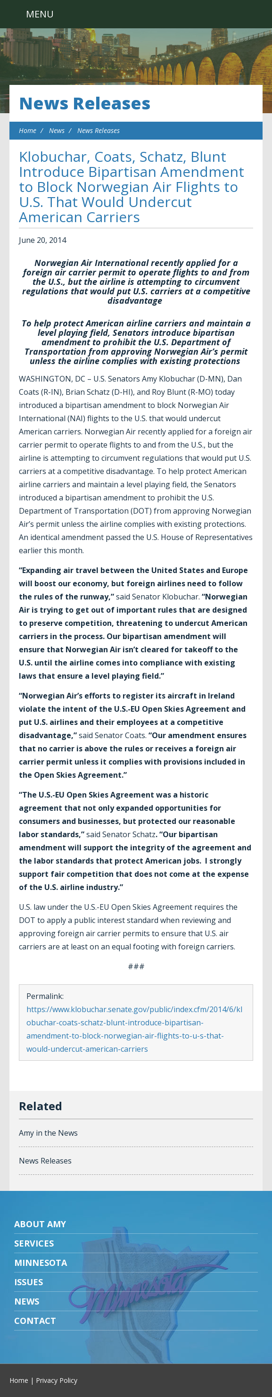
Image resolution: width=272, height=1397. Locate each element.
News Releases (84, 103)
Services (34, 1243)
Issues (28, 1282)
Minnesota (40, 1262)
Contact (35, 1320)
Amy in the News (48, 1133)
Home (27, 130)
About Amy (40, 1224)
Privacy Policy (56, 1380)
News (57, 130)
